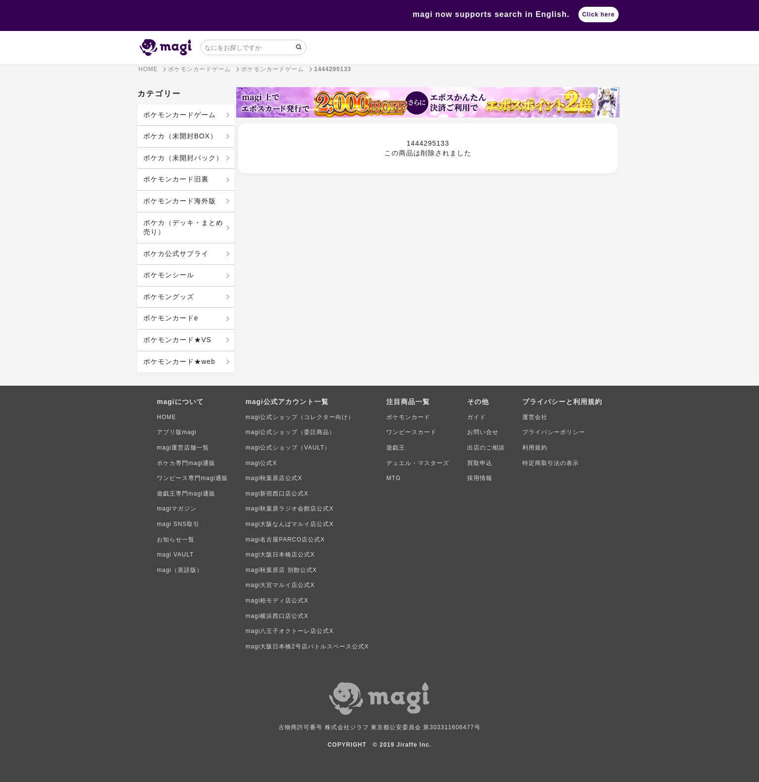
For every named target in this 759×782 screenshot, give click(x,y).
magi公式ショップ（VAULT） (288, 447)
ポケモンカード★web (179, 361)
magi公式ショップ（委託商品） (290, 432)
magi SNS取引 (178, 524)
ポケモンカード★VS (177, 340)
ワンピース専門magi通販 (192, 478)
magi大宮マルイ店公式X (280, 585)
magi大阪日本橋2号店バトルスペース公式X (307, 646)
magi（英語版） (180, 570)
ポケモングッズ (168, 297)
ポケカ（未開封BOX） (180, 136)
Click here (598, 14)
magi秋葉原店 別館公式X (281, 570)
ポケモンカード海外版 (179, 201)
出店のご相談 (486, 447)
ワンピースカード (411, 432)
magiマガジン (177, 508)
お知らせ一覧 (176, 539)
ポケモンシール (168, 275)
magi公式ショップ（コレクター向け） (299, 417)
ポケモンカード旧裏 (176, 179)
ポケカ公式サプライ (176, 253)
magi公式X (261, 463)
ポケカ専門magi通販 (186, 463)
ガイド (476, 417)
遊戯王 (395, 447)
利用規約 (534, 447)
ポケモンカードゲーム (179, 115)
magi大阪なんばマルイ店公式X (289, 524)
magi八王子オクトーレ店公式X (289, 631)
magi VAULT (175, 554)
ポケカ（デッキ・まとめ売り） (183, 227)
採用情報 (479, 478)
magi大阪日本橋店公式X (280, 554)
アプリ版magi (177, 432)
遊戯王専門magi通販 (186, 493)
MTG (393, 478)
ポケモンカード (408, 417)
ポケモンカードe (170, 318)
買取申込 (479, 463)
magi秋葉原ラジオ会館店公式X (289, 508)
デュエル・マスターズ (417, 463)
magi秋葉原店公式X (273, 478)
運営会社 (534, 417)
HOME (166, 417)
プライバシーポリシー (553, 432)
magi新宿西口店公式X (276, 493)
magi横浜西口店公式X (276, 616)
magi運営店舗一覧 (183, 447)
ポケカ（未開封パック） (183, 158)
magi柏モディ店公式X (276, 600)
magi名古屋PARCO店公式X (285, 539)
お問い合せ (483, 432)
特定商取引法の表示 (550, 463)
